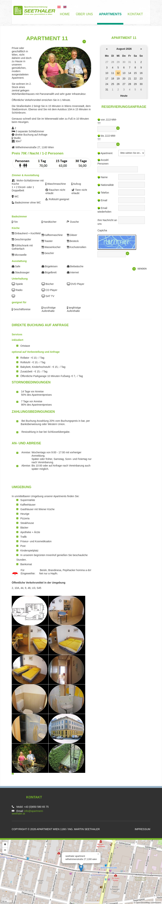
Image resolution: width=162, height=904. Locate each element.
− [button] (5, 850)
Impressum (142, 829)
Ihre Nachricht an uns (107, 222)
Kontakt (135, 14)
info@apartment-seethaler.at (27, 812)
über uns (84, 14)
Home (65, 14)
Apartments (110, 14)
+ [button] (5, 845)
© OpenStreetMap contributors (147, 902)
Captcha (102, 230)
